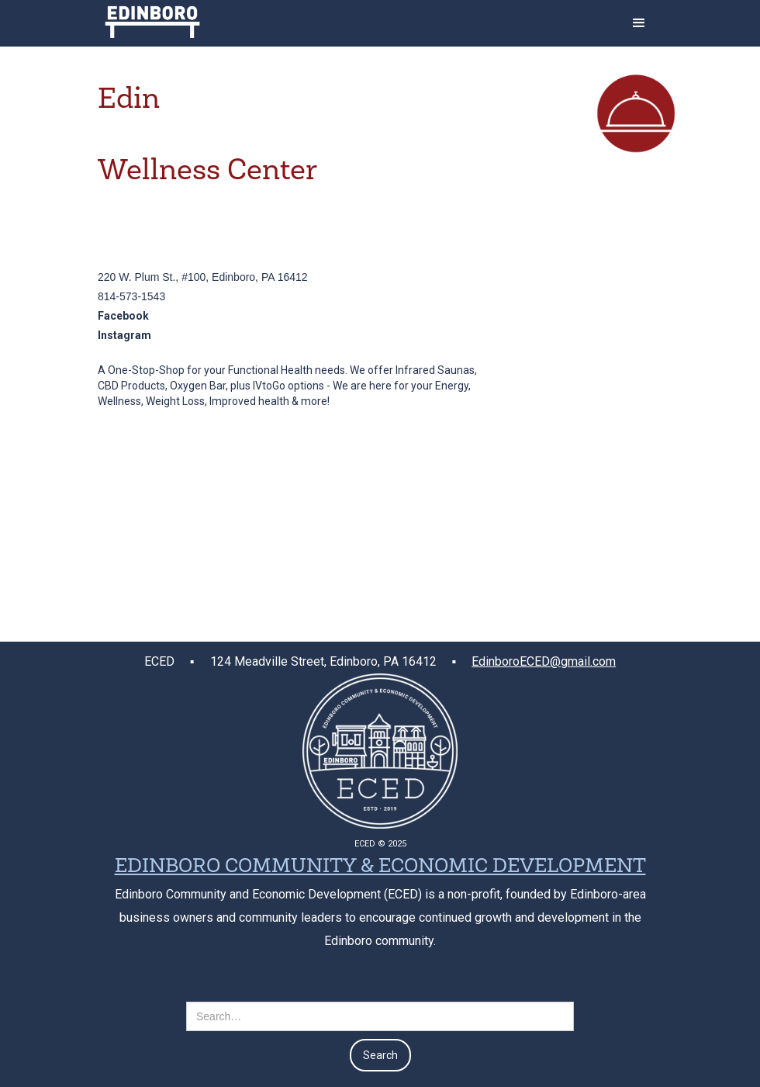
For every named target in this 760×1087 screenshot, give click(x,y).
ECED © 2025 (380, 844)
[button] (639, 23)
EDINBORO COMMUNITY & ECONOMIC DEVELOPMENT (380, 867)
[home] (152, 19)
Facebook (123, 316)
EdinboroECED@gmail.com (544, 661)
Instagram (124, 335)
